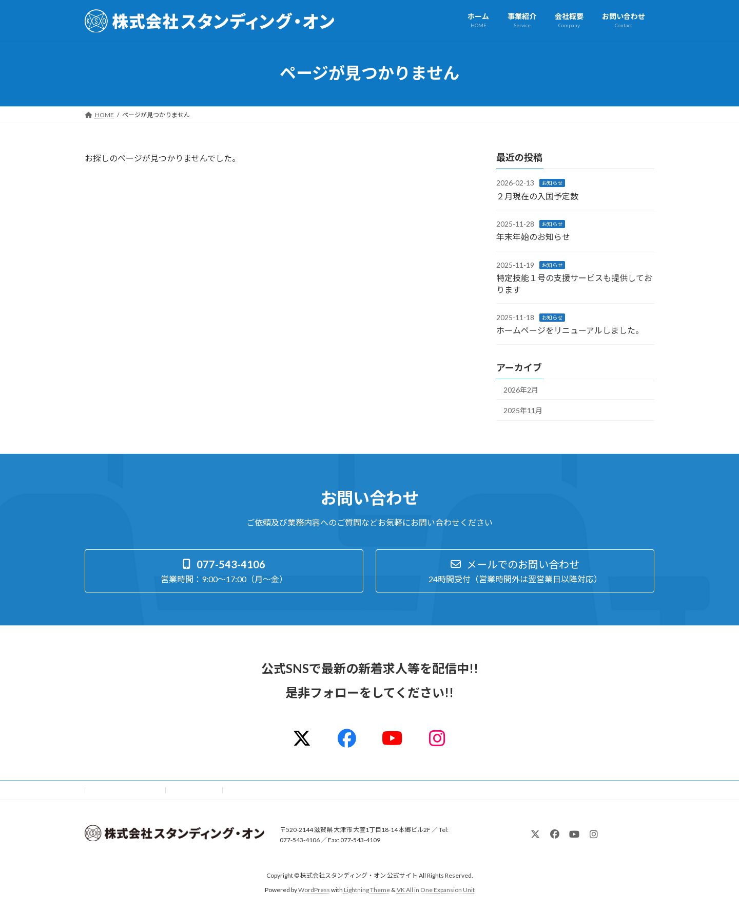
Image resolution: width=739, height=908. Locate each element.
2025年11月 (522, 410)
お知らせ (552, 183)
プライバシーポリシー (125, 790)
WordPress (314, 890)
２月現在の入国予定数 (537, 195)
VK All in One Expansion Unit (436, 890)
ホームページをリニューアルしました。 (570, 330)
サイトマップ (194, 790)
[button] (224, 570)
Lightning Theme (367, 890)
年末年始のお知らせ (533, 237)
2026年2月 (520, 389)
